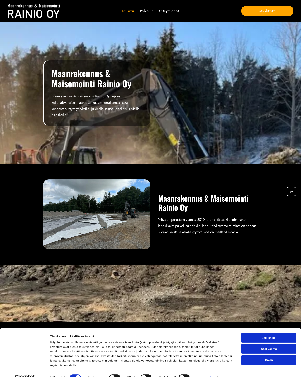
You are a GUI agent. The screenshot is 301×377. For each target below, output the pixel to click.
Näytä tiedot (205, 369)
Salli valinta (269, 341)
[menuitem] (128, 11)
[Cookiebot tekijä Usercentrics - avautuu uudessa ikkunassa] (25, 369)
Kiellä (269, 352)
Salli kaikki (269, 329)
